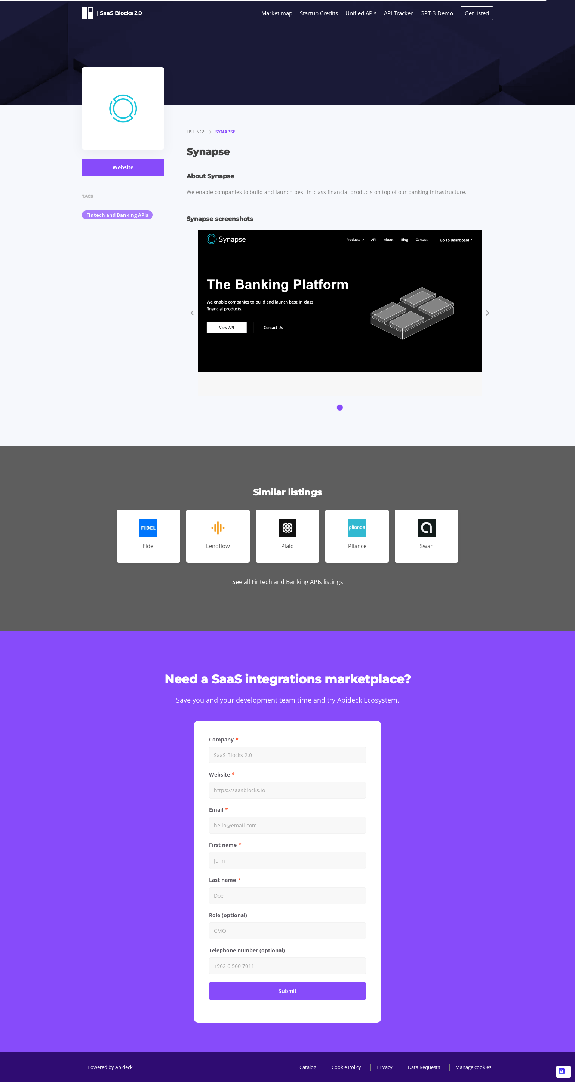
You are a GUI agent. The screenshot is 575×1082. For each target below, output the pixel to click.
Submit (288, 991)
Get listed (477, 13)
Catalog (307, 1067)
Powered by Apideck (110, 1067)
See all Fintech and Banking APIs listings (287, 582)
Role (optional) (228, 915)
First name (223, 844)
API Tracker (398, 13)
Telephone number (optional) (247, 950)
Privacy (384, 1067)
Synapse (225, 132)
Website (123, 167)
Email (216, 809)
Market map (276, 13)
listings (196, 132)
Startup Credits (319, 13)
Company (221, 739)
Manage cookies (473, 1067)
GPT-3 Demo (436, 13)
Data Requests (424, 1067)
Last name (222, 879)
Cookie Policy (346, 1067)
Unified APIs (360, 13)
